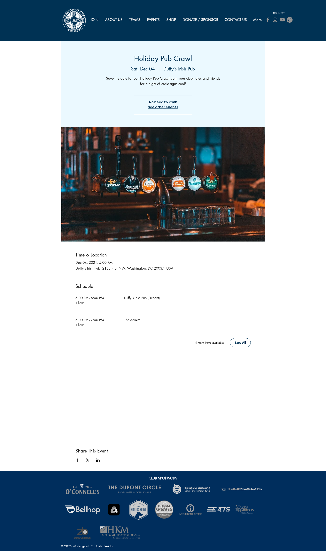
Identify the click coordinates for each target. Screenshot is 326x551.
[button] (114, 20)
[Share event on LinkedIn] (98, 460)
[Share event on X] (88, 460)
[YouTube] (282, 20)
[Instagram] (275, 20)
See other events (163, 107)
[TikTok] (290, 20)
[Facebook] (268, 20)
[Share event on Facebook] (77, 460)
